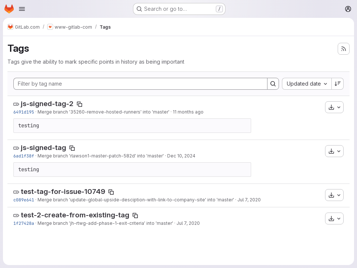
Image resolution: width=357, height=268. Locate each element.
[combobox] (306, 84)
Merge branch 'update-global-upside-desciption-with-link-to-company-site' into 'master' (136, 199)
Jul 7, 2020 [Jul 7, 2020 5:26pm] (249, 199)
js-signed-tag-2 (47, 103)
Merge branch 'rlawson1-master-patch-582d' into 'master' (101, 156)
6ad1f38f (23, 156)
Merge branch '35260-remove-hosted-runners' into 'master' (103, 112)
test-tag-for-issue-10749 (63, 191)
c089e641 (23, 199)
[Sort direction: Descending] (338, 84)
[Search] (273, 84)
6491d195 (23, 112)
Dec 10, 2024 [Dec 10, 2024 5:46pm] (181, 156)
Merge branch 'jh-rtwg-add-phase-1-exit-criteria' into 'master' (105, 223)
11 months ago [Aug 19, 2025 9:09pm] (188, 112)
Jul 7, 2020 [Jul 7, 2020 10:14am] (188, 223)
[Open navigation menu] (22, 9)
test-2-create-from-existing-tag (75, 215)
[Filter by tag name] (140, 84)
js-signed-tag (43, 147)
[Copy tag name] (79, 104)
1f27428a (23, 223)
